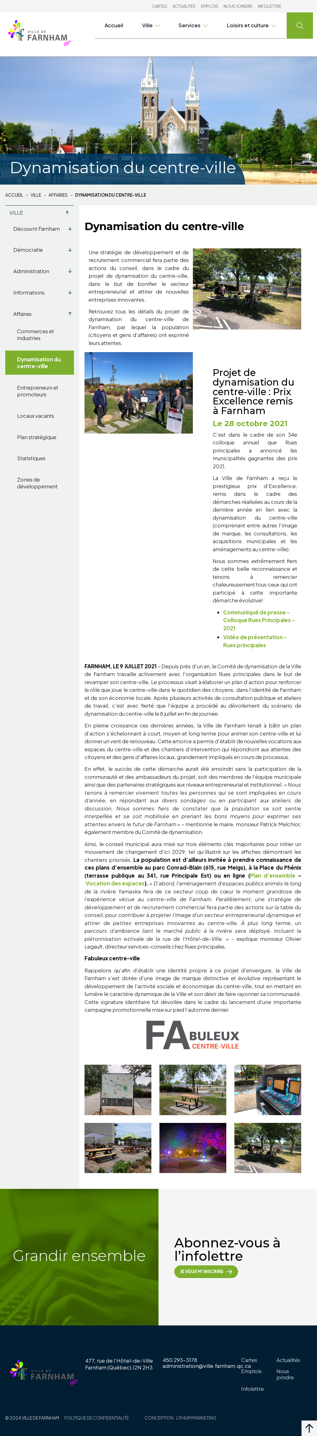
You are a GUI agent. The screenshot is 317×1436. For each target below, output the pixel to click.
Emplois (209, 6)
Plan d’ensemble (274, 875)
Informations (43, 292)
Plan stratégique (36, 437)
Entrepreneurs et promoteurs (37, 391)
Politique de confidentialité (96, 1418)
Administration (43, 271)
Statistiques (31, 458)
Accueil (114, 25)
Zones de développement (37, 483)
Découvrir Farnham (43, 228)
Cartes (159, 6)
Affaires (58, 195)
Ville (151, 25)
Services (193, 25)
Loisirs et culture (251, 25)
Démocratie (43, 249)
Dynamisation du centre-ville (39, 362)
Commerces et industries (35, 334)
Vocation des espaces (115, 883)
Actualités (184, 6)
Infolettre (269, 6)
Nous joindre (238, 6)
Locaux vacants (35, 415)
